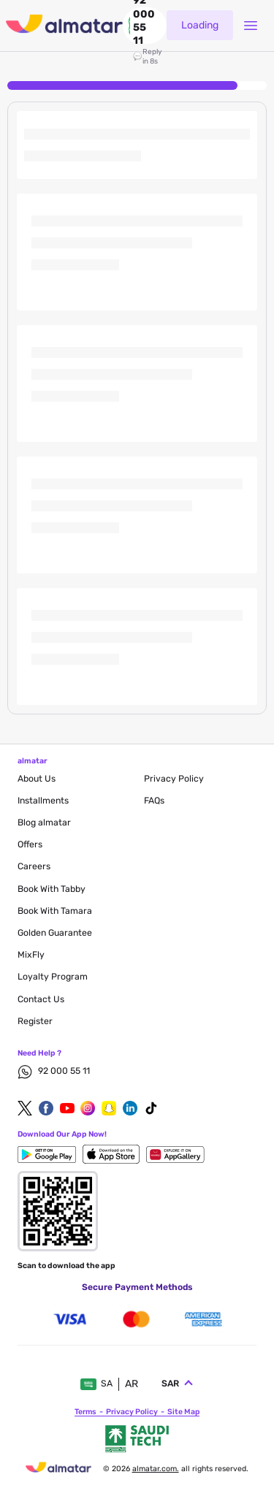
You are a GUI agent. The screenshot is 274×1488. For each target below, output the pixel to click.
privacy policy (174, 779)
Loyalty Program (53, 977)
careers (34, 866)
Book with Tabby (51, 889)
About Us (37, 779)
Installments (43, 800)
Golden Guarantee (55, 933)
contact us (41, 999)
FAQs (154, 800)
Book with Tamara (55, 911)
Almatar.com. (155, 1468)
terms (85, 1411)
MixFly (31, 955)
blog (44, 822)
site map (183, 1411)
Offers (30, 844)
